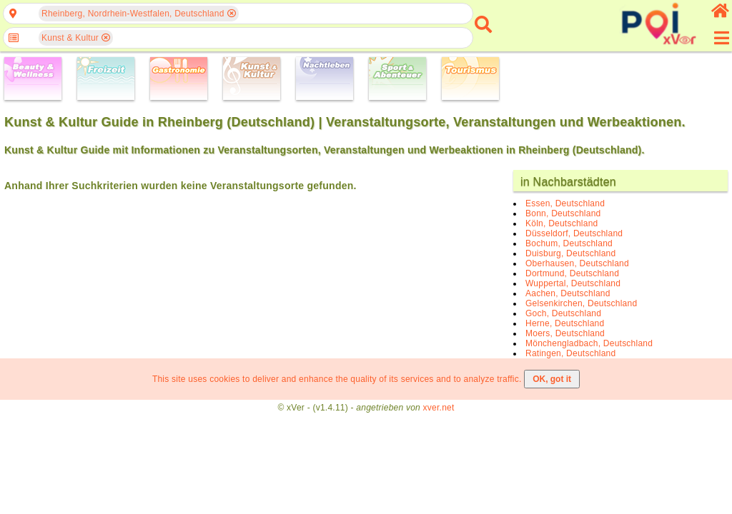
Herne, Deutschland (564, 323)
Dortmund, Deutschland (572, 273)
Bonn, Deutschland (562, 213)
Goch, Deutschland (563, 313)
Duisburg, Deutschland (570, 253)
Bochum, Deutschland (569, 243)
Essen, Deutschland (565, 203)
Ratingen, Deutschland (570, 353)
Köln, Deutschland (561, 223)
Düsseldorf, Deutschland (574, 233)
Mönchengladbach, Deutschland (589, 343)
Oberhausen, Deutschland (577, 263)
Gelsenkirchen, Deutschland (581, 303)
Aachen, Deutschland (567, 293)
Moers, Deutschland (565, 333)
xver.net (439, 408)
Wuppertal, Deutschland (572, 283)
